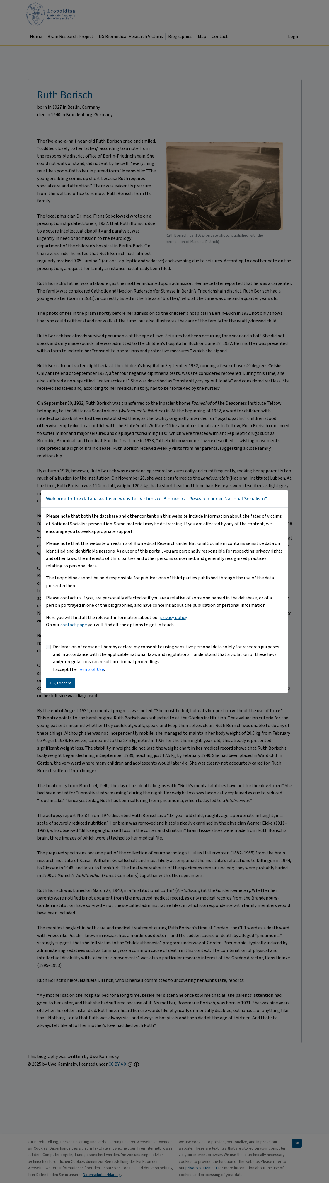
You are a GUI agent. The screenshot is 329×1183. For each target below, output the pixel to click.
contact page (73, 625)
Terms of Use (91, 669)
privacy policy (173, 617)
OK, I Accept (60, 683)
